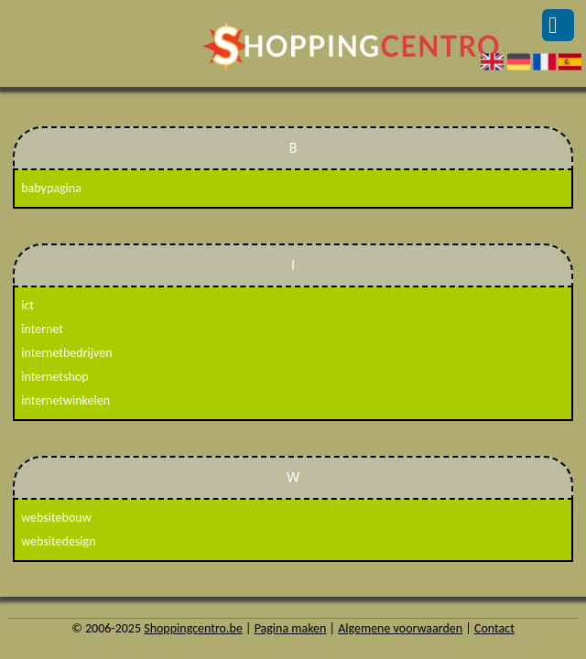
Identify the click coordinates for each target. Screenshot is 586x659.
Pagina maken (291, 628)
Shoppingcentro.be (193, 628)
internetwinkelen (65, 400)
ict (27, 305)
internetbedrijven (66, 353)
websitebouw (56, 517)
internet (42, 329)
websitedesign (58, 541)
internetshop (54, 376)
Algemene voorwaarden (400, 628)
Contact (494, 628)
